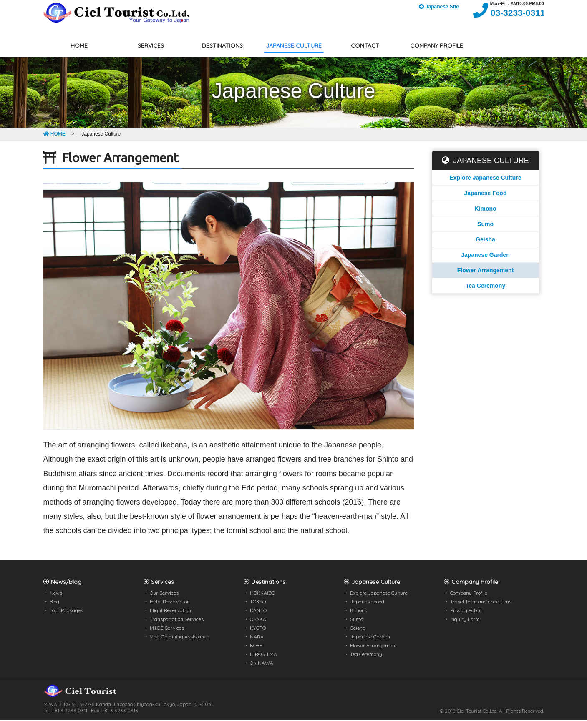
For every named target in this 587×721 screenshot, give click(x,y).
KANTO (258, 611)
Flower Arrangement (485, 271)
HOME (54, 135)
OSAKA (258, 620)
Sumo (485, 225)
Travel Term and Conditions (480, 603)
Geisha (485, 240)
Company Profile (468, 594)
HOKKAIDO (262, 594)
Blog (54, 603)
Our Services (164, 594)
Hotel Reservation (170, 603)
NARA (257, 638)
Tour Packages (66, 611)
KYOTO (258, 629)
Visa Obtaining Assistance (179, 638)
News (56, 594)
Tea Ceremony (485, 287)
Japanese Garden (485, 256)
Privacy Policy (466, 611)
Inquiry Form (465, 620)
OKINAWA (261, 664)
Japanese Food (485, 194)
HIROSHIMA (263, 655)
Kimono (485, 209)
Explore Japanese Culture (485, 179)
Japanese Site (436, 8)
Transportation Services (177, 620)
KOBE (256, 646)
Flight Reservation (170, 611)
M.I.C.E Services (167, 629)
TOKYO (258, 603)
